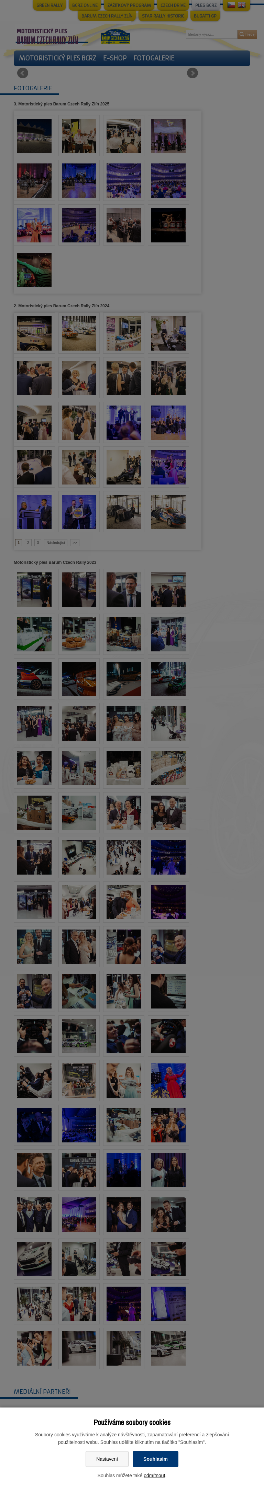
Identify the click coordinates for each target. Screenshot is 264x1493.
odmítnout (154, 1475)
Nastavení (107, 1459)
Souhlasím (155, 1459)
